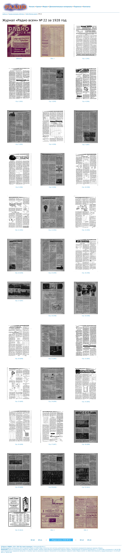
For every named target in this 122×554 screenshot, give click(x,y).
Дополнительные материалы (60, 7)
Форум (45, 7)
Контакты (86, 7)
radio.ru (4, 14)
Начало (32, 7)
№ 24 (89, 540)
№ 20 (33, 540)
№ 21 (40, 540)
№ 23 (82, 540)
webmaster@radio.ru (39, 546)
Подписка (77, 7)
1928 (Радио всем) (31, 14)
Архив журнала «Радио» (16, 14)
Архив (38, 7)
